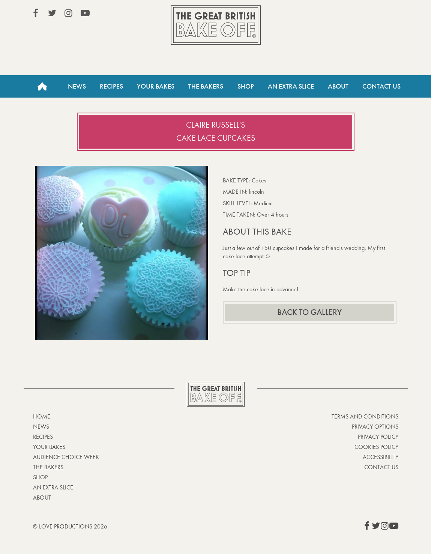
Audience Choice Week (66, 457)
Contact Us (381, 86)
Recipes (111, 86)
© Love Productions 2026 (70, 526)
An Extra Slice (291, 86)
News (77, 86)
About (338, 86)
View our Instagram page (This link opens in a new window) (68, 13)
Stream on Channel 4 (364, 14)
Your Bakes (155, 86)
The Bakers (205, 86)
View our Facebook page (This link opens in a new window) (35, 13)
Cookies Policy (376, 446)
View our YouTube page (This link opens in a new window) (85, 13)
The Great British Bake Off (216, 25)
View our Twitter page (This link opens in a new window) (52, 13)
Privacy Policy (378, 436)
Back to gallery (309, 312)
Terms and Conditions (365, 416)
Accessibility (380, 457)
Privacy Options (375, 426)
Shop (245, 86)
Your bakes (49, 446)
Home (42, 86)
